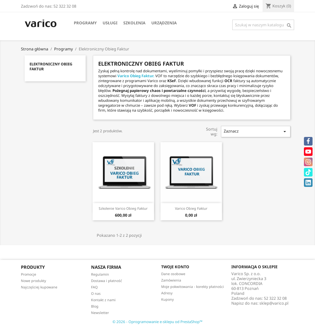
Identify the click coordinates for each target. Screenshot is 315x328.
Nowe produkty (33, 280)
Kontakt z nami (103, 300)
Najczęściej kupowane (39, 287)
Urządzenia (164, 23)
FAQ (94, 287)
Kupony (167, 299)
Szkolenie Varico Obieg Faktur (123, 208)
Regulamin (100, 274)
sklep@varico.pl (273, 303)
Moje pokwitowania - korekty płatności (192, 286)
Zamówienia (171, 280)
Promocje (28, 274)
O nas (96, 293)
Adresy (167, 293)
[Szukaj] (263, 25)
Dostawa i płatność (106, 280)
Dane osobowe (173, 273)
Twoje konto (175, 266)
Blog (94, 306)
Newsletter (100, 312)
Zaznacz (256, 131)
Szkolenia (134, 23)
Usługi (110, 23)
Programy (85, 23)
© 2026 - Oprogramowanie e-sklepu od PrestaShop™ (157, 321)
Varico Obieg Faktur (191, 208)
